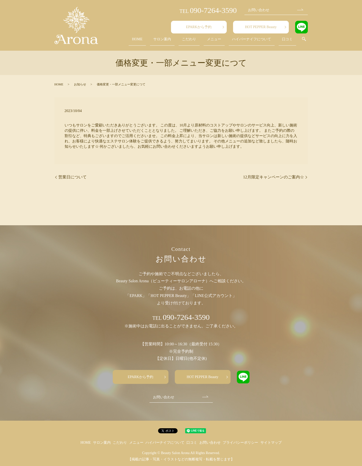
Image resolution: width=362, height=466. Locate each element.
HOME (160, 41)
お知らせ (80, 84)
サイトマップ (271, 442)
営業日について (72, 177)
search (304, 41)
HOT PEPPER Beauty (261, 27)
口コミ (290, 41)
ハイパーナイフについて (257, 41)
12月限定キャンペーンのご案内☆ (273, 177)
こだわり (203, 41)
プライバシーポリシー (240, 442)
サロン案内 (180, 41)
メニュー (223, 41)
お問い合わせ (258, 10)
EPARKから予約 (199, 27)
